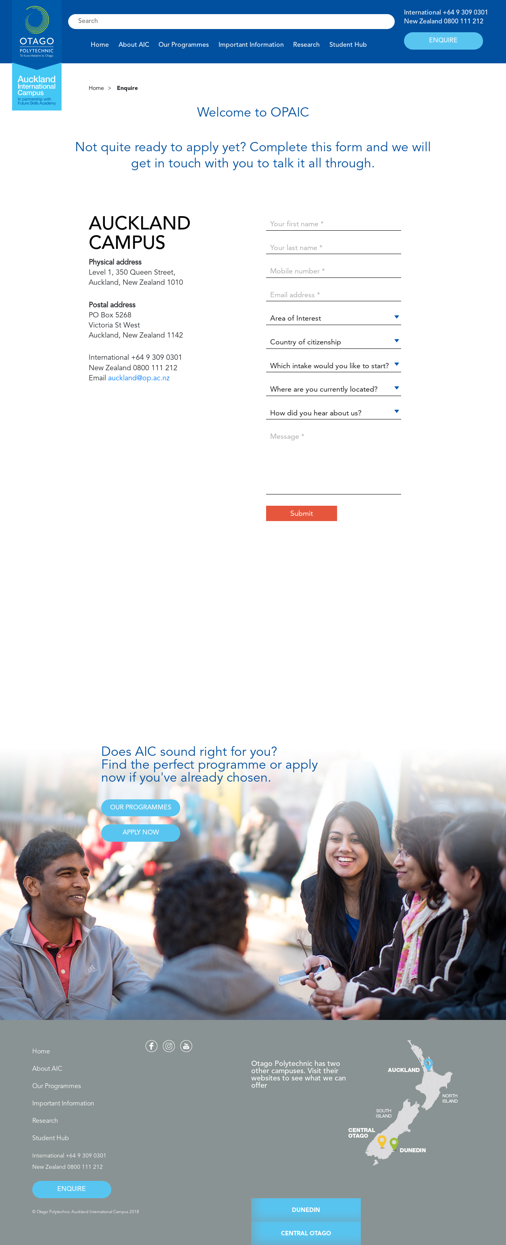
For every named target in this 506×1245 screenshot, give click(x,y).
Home (100, 45)
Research (306, 45)
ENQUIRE (443, 41)
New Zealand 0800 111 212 (67, 1167)
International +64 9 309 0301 (69, 1156)
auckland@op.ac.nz (139, 378)
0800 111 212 (463, 22)
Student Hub (348, 45)
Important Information (251, 45)
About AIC (134, 45)
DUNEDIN (306, 1210)
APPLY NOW (141, 833)
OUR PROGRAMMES (140, 808)
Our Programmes (183, 45)
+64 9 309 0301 (465, 13)
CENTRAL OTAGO (306, 1234)
